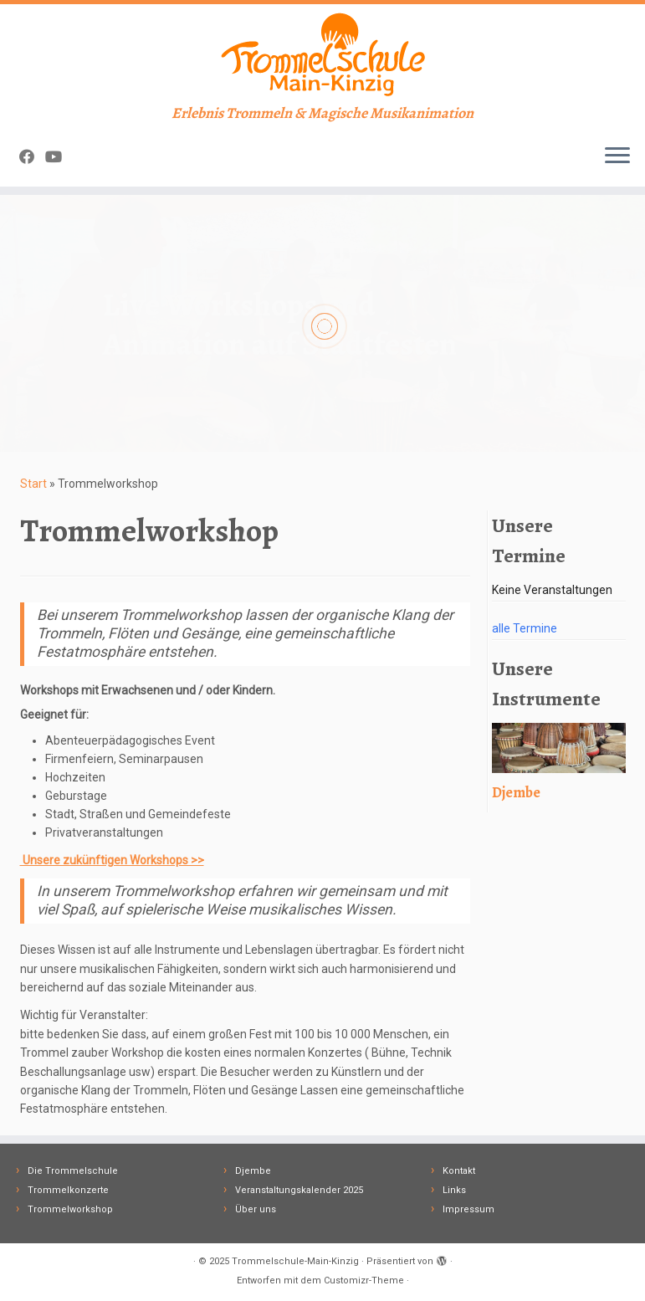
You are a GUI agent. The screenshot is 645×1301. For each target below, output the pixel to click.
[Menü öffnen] (617, 156)
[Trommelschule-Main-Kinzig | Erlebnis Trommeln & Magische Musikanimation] (322, 54)
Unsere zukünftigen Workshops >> (112, 860)
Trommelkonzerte (68, 1190)
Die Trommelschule (73, 1170)
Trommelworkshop (70, 1209)
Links (454, 1190)
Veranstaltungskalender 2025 (299, 1190)
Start (33, 483)
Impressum (468, 1209)
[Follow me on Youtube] (59, 157)
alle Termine (524, 628)
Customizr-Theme (364, 1280)
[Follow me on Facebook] (32, 157)
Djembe (253, 1170)
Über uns (255, 1209)
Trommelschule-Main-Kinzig (295, 1261)
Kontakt (459, 1170)
